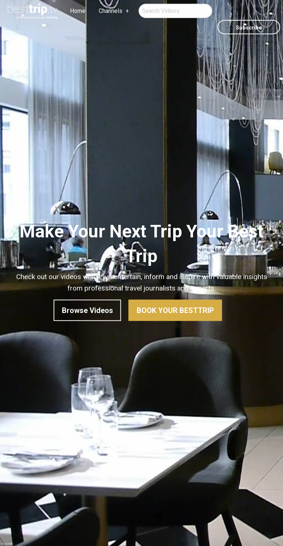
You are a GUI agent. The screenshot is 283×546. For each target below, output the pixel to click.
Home (77, 10)
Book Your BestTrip (175, 310)
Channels (110, 10)
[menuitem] (33, 11)
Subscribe (249, 28)
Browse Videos (87, 310)
